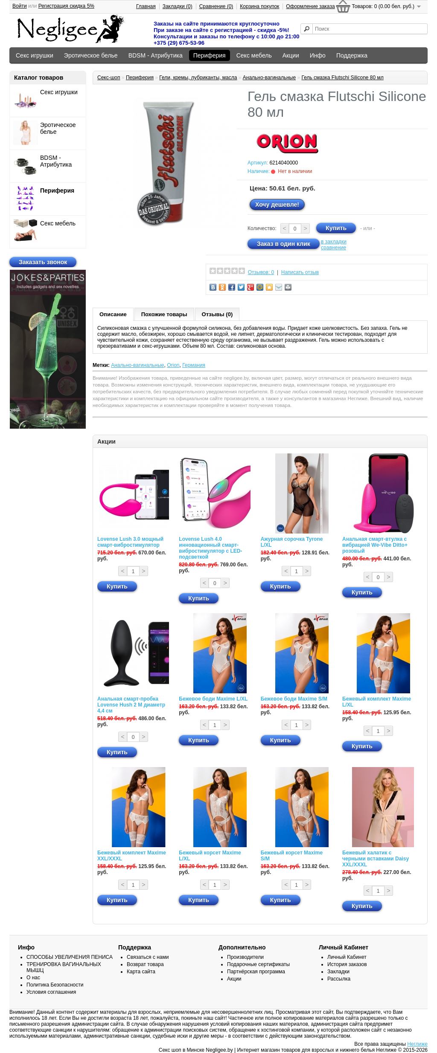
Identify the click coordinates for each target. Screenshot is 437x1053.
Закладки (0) (177, 6)
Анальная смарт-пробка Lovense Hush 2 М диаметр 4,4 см (131, 705)
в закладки (334, 242)
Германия (193, 365)
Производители (245, 957)
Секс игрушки (34, 55)
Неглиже (417, 1044)
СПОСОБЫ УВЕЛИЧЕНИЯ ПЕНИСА (69, 957)
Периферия (209, 55)
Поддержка (351, 55)
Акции (291, 55)
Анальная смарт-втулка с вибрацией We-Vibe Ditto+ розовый (375, 545)
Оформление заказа (310, 6)
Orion (173, 365)
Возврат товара (145, 964)
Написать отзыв (300, 272)
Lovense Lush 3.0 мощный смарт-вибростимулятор (130, 542)
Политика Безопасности (54, 985)
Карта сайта (141, 972)
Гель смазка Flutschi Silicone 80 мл (342, 78)
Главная (146, 6)
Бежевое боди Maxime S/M (294, 699)
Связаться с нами (148, 957)
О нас (33, 978)
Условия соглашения (51, 992)
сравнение (333, 248)
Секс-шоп (108, 78)
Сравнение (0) (216, 6)
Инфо (318, 55)
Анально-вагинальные (269, 78)
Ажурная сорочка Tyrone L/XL (292, 542)
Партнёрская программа (256, 972)
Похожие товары (164, 314)
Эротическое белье (91, 55)
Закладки (338, 972)
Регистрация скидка (66, 6)
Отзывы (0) (217, 314)
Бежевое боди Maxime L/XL (213, 699)
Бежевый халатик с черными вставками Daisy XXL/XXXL (375, 859)
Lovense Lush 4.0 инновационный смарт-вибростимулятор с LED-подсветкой (210, 548)
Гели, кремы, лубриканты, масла (198, 78)
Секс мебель (254, 55)
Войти (19, 6)
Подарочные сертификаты (258, 964)
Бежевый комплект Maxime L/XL (376, 702)
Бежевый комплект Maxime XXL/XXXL (131, 856)
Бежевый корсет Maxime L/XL (210, 856)
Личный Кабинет (347, 957)
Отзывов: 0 (261, 272)
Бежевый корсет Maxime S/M (292, 856)
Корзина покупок (259, 6)
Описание (113, 314)
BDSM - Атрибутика (155, 55)
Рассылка (338, 979)
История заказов (347, 964)
